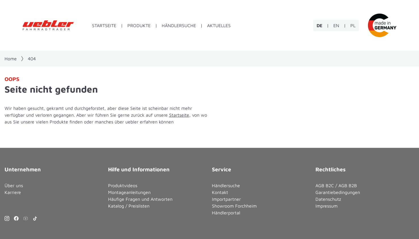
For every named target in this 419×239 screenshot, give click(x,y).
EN (336, 25)
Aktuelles (219, 25)
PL (352, 25)
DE (319, 25)
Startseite (104, 25)
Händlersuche (179, 25)
